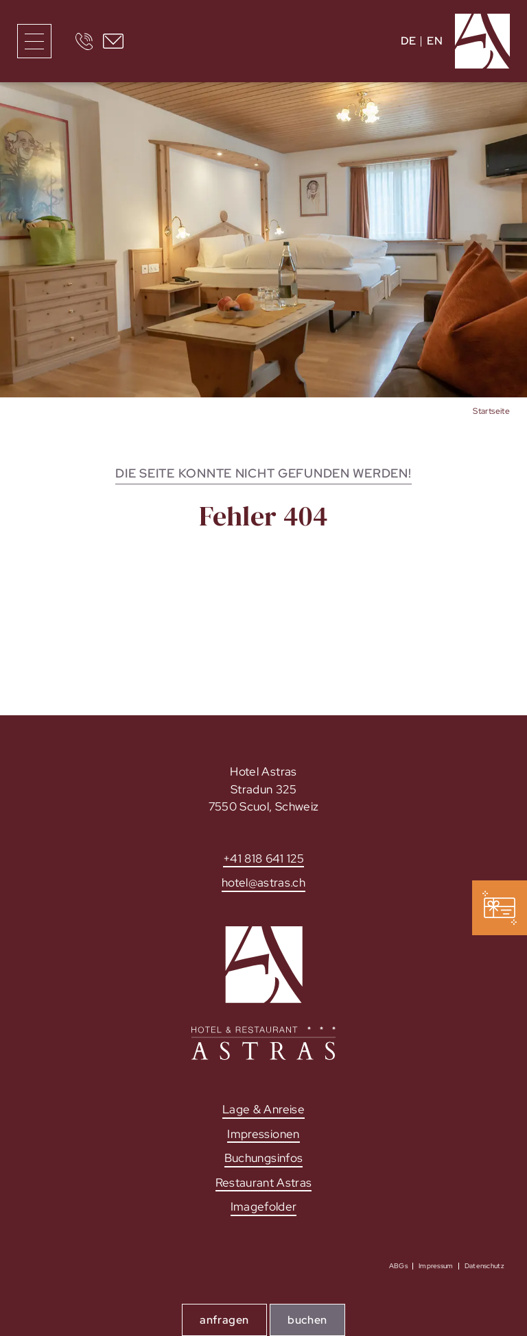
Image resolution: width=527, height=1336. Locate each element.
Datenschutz (484, 1265)
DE (409, 41)
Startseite (491, 411)
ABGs (398, 1265)
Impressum (436, 1265)
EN (435, 41)
